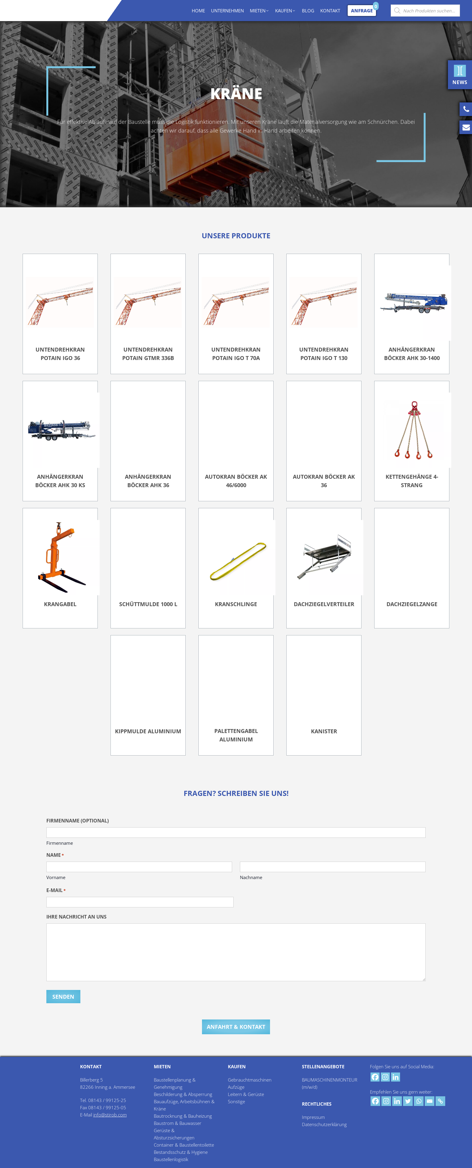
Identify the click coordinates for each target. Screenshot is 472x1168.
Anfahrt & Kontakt (236, 1025)
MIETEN (259, 11)
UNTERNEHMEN (227, 11)
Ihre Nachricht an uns (76, 916)
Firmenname (59, 843)
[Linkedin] (395, 1076)
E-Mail (56, 890)
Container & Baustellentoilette (184, 1144)
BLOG (308, 11)
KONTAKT (330, 11)
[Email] (429, 1100)
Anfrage (362, 11)
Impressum (313, 1116)
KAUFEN (285, 11)
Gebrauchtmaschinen (250, 1079)
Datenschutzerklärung (324, 1123)
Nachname (251, 877)
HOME (198, 11)
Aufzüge (236, 1086)
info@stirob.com (110, 1114)
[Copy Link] (440, 1100)
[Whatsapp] (419, 1100)
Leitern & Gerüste (246, 1093)
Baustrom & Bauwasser (177, 1122)
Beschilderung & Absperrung (183, 1093)
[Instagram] (385, 1076)
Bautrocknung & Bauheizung (183, 1115)
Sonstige (236, 1101)
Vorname (55, 877)
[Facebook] (375, 1076)
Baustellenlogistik (171, 1158)
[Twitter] (408, 1100)
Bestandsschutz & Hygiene (181, 1151)
